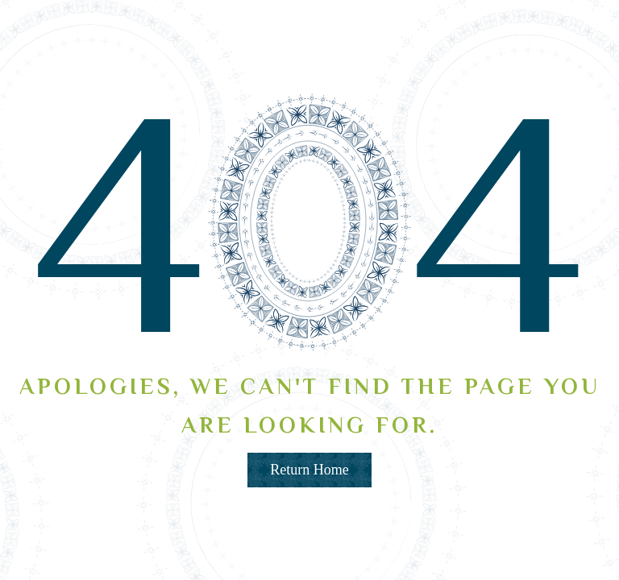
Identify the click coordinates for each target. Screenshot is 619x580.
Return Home (309, 470)
